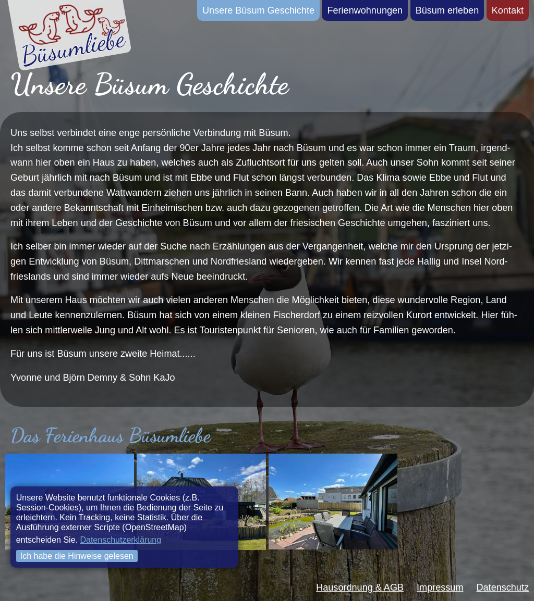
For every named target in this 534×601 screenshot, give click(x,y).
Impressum (440, 587)
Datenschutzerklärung (120, 539)
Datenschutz (503, 587)
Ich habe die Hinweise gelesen (77, 556)
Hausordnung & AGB (360, 587)
